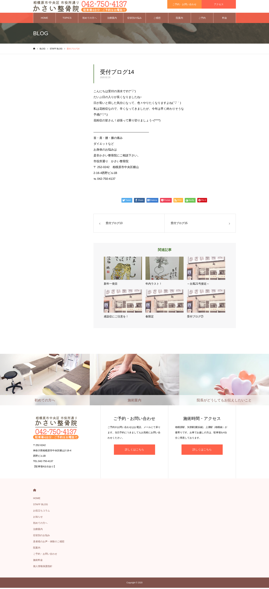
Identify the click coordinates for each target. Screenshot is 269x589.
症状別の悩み (134, 19)
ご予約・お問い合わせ (45, 555)
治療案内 (112, 19)
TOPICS (66, 19)
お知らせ (38, 518)
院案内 (179, 19)
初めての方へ (89, 19)
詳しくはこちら (134, 450)
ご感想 (157, 19)
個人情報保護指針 (42, 567)
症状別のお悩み (41, 536)
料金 (224, 19)
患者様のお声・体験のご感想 (48, 542)
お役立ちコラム (41, 511)
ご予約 (202, 19)
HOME (44, 19)
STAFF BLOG (40, 505)
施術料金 (38, 561)
